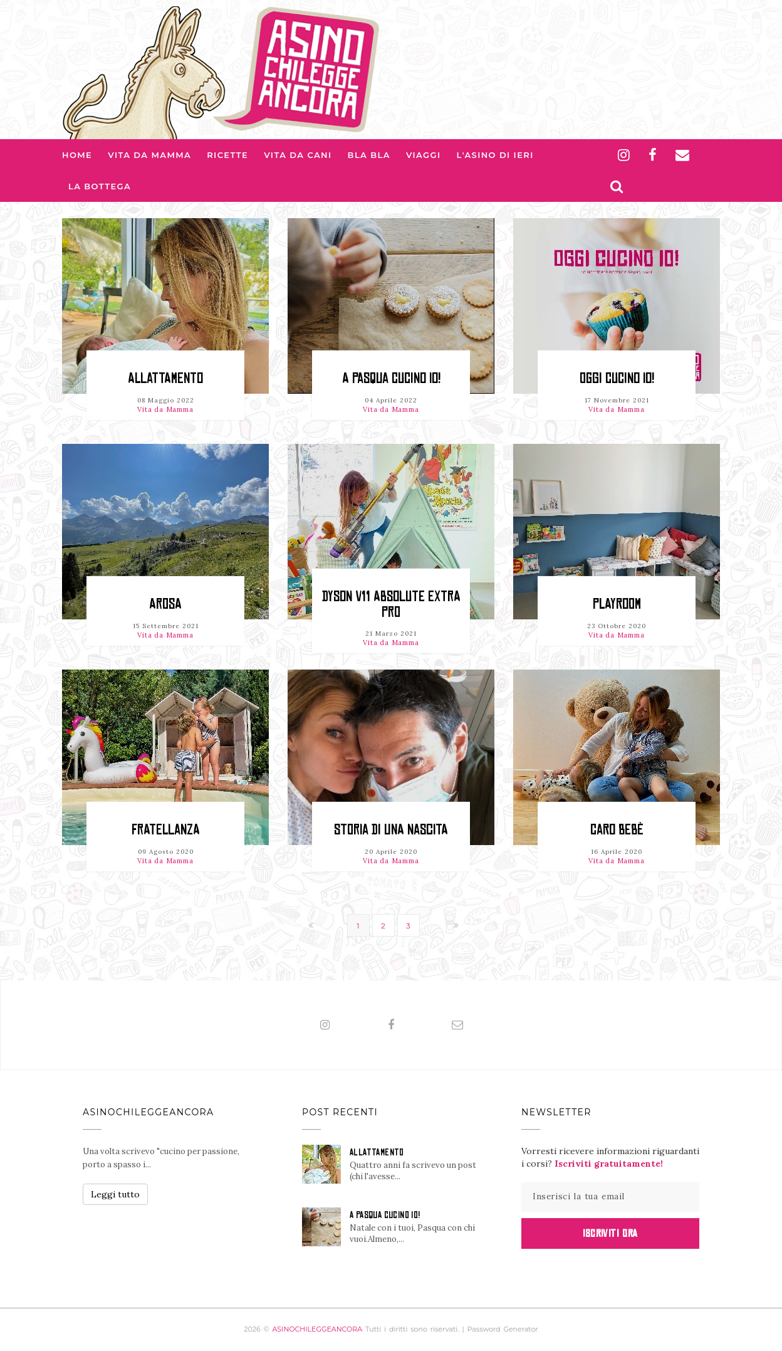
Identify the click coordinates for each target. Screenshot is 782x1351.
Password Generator (502, 1329)
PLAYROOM (617, 604)
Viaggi (423, 155)
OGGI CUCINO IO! (617, 378)
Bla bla (369, 155)
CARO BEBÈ (617, 829)
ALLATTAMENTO (165, 378)
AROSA (165, 604)
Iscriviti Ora (610, 1233)
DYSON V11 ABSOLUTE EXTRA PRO (391, 604)
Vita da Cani (297, 155)
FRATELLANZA (166, 829)
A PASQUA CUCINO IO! (391, 378)
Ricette (227, 155)
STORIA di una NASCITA (391, 829)
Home (77, 155)
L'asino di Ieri (495, 155)
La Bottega (99, 186)
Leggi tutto (115, 1194)
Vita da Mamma (149, 155)
